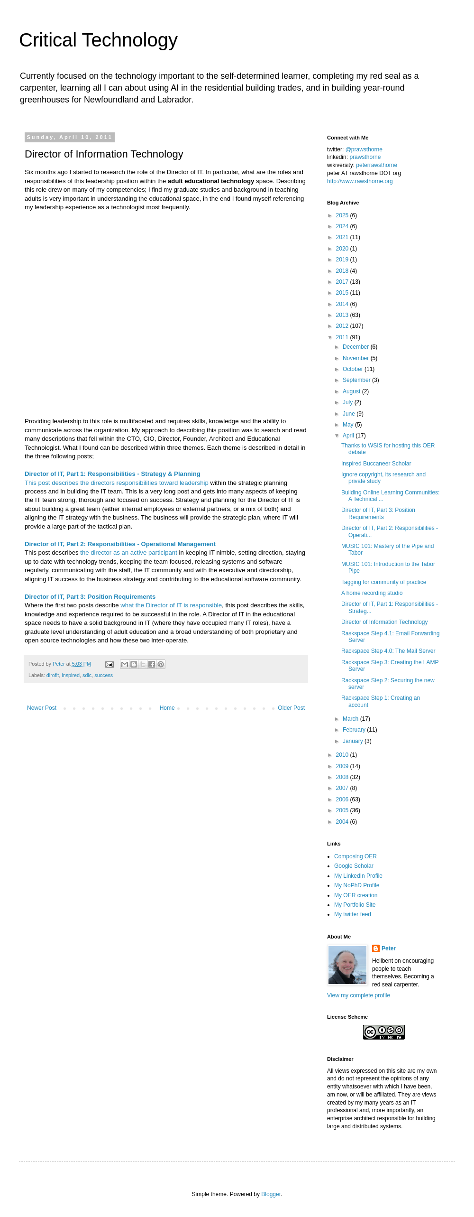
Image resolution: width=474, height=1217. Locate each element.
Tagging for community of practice (383, 582)
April (349, 435)
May (349, 424)
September (357, 380)
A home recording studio (371, 593)
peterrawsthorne (376, 165)
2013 (343, 315)
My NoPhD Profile (356, 885)
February (355, 729)
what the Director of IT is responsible (171, 605)
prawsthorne (365, 157)
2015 (343, 292)
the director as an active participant (128, 552)
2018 (343, 271)
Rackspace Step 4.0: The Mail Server (388, 651)
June (349, 413)
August (352, 391)
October (354, 369)
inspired (71, 675)
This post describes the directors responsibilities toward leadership (117, 482)
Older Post (291, 708)
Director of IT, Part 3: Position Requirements (378, 513)
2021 (343, 237)
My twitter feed (352, 914)
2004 (343, 821)
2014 (343, 304)
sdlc (86, 675)
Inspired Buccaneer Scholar (376, 463)
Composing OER (355, 856)
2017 (343, 282)
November (357, 358)
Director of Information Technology (384, 622)
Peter (389, 948)
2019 (343, 259)
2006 (343, 799)
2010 (343, 755)
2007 (343, 788)
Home (167, 708)
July (349, 402)
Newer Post (41, 708)
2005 (343, 810)
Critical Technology (98, 39)
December (357, 347)
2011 (343, 337)
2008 (343, 777)
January (354, 741)
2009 (343, 766)
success (103, 675)
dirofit (52, 675)
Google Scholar (354, 866)
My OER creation (355, 895)
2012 (343, 326)
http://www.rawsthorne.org (360, 181)
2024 (343, 226)
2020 (343, 248)
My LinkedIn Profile (358, 876)
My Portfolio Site (354, 904)
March (351, 718)
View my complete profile (358, 995)
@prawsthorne (364, 149)
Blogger (271, 1194)
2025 (343, 215)
